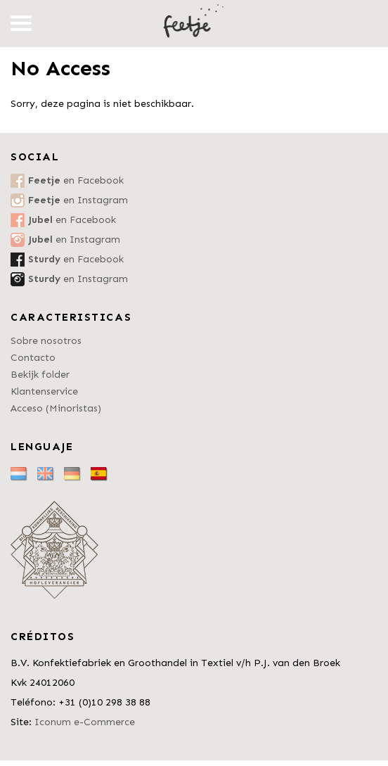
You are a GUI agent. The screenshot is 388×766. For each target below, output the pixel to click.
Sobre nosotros (46, 341)
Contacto (33, 358)
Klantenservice (44, 391)
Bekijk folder (40, 375)
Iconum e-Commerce (84, 722)
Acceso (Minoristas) (56, 408)
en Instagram (78, 200)
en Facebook (76, 180)
